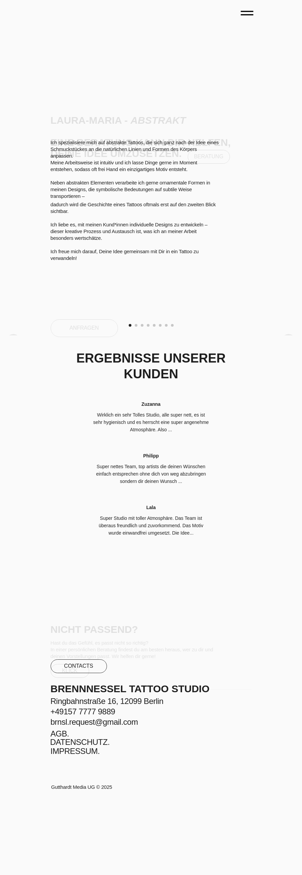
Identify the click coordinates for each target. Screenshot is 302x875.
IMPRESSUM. (75, 825)
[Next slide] (288, 352)
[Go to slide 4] (148, 399)
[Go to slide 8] (172, 399)
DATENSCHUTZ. (80, 816)
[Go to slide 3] (142, 399)
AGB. (60, 808)
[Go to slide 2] (136, 399)
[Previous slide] (13, 352)
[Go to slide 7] (166, 399)
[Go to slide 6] (160, 399)
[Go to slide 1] (130, 399)
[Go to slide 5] (154, 399)
